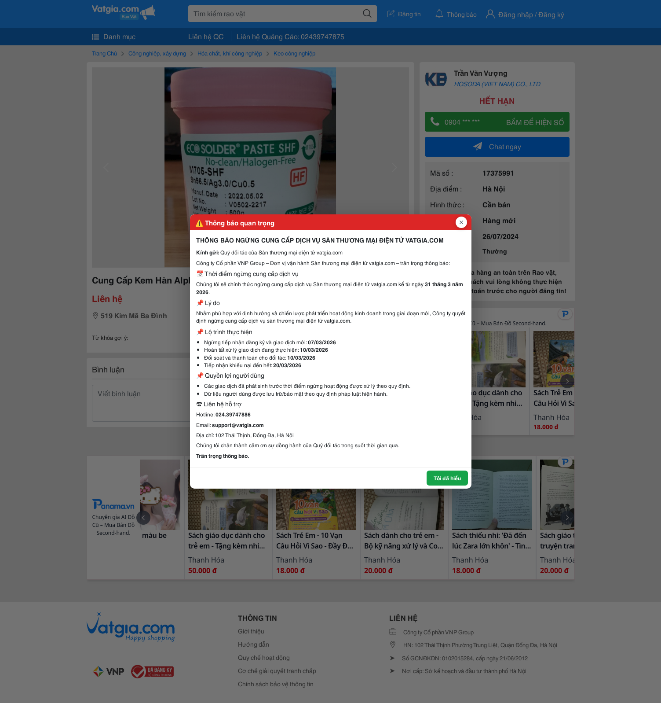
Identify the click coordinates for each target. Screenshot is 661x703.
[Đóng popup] (461, 222)
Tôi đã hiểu (447, 478)
